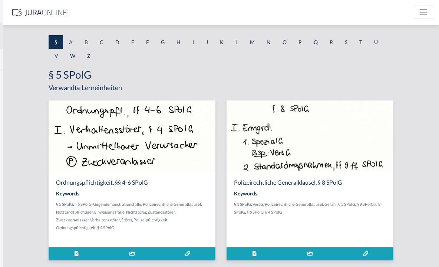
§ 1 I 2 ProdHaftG (26, 195)
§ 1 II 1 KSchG (21, 246)
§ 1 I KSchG (19, 229)
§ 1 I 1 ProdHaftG (26, 162)
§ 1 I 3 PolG (19, 212)
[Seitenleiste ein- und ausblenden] (107, 11)
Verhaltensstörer (209, 219)
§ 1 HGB (15, 129)
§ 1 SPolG (300, 204)
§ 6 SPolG (158, 204)
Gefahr (388, 204)
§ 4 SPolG (216, 227)
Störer (230, 219)
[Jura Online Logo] (155, 12)
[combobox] (59, 36)
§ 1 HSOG (17, 145)
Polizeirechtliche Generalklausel (352, 204)
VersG (315, 204)
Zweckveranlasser (176, 219)
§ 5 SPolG (140, 204)
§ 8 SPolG (312, 212)
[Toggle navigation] (423, 12)
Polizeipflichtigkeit (149, 227)
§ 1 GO (14, 112)
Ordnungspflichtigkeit (187, 227)
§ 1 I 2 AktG (19, 179)
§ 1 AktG (16, 79)
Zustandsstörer (145, 219)
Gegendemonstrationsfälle (193, 204)
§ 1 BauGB (18, 95)
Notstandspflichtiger (179, 212)
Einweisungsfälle (214, 212)
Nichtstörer (241, 212)
